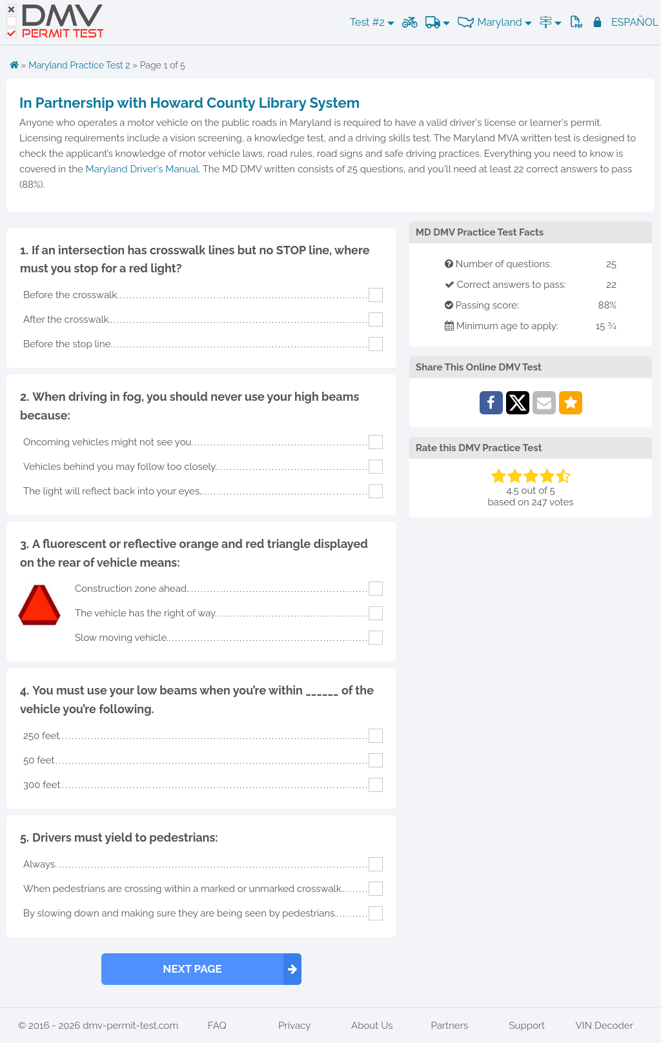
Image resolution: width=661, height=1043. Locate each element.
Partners (449, 1025)
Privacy (294, 1025)
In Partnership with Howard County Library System (189, 102)
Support (527, 1025)
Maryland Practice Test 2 (79, 65)
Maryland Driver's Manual (142, 169)
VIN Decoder (604, 1025)
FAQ (217, 1025)
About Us (371, 1025)
